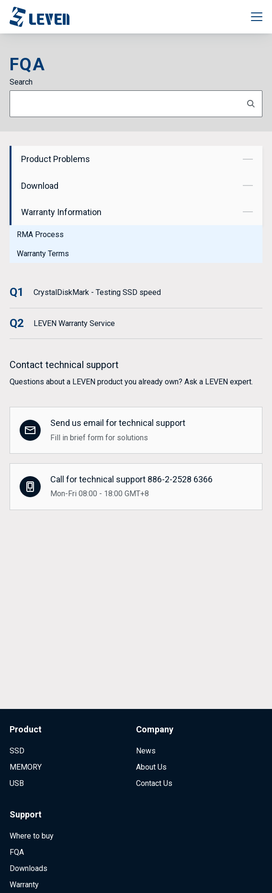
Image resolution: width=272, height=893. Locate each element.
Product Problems (137, 159)
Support (26, 766)
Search (21, 82)
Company (154, 680)
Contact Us (154, 734)
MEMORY (26, 718)
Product (26, 680)
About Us (151, 718)
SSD (17, 702)
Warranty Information (137, 212)
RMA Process (40, 234)
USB (17, 734)
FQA (17, 803)
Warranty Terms (43, 253)
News (146, 702)
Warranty (24, 835)
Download (137, 186)
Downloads (28, 819)
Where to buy (32, 787)
